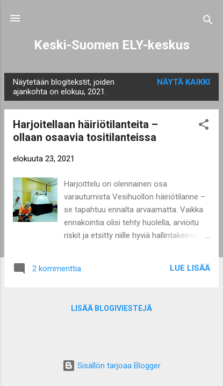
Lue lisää (190, 268)
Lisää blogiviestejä (111, 308)
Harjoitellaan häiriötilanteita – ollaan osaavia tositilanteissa (85, 131)
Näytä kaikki (183, 82)
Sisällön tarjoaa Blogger (111, 365)
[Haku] (208, 21)
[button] (203, 126)
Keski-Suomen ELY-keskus (112, 45)
